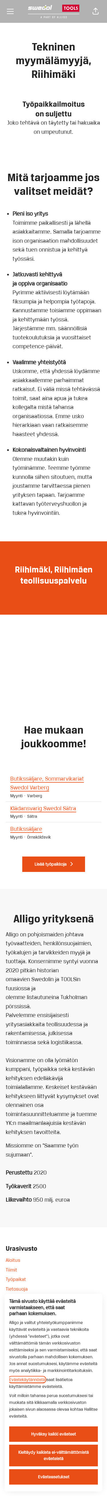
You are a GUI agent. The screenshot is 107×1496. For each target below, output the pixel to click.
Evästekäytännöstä (27, 1379)
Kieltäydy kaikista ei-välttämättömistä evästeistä (53, 1455)
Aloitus (13, 1260)
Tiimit (11, 1270)
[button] (96, 11)
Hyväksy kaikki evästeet (53, 1434)
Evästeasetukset (53, 1476)
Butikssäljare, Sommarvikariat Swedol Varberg (53, 783)
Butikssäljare (53, 829)
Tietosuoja (17, 1289)
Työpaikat (16, 1279)
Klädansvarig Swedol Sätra (53, 808)
